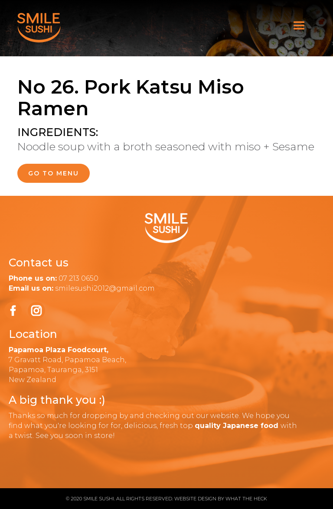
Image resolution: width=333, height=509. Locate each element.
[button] (299, 26)
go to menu (53, 173)
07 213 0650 (78, 278)
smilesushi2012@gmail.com (105, 288)
